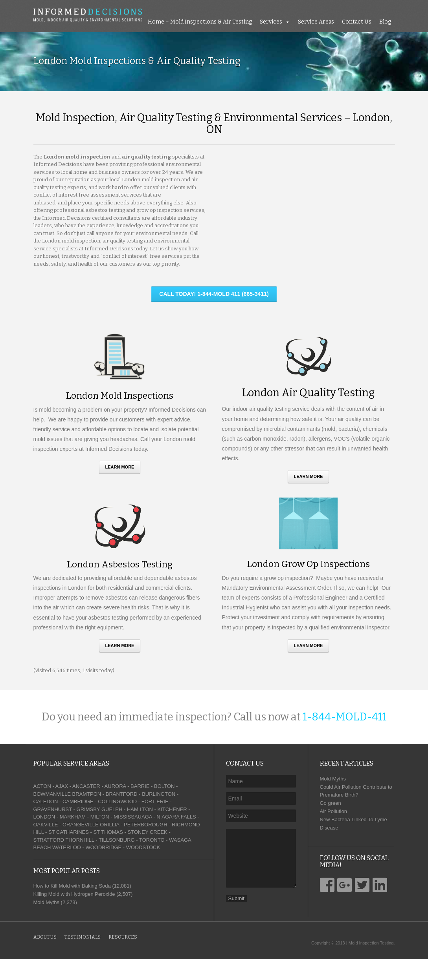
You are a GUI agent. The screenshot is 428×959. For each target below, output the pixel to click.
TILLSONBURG (117, 840)
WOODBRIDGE (103, 847)
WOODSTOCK (143, 847)
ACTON (42, 786)
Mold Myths (333, 779)
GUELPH (111, 809)
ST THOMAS (108, 832)
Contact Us (356, 21)
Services (271, 21)
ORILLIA (109, 825)
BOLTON (164, 786)
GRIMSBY (88, 809)
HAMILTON (140, 809)
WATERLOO (66, 847)
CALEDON (45, 801)
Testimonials (82, 937)
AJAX (61, 786)
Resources (122, 937)
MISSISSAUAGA (133, 817)
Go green (330, 803)
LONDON (44, 817)
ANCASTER (86, 786)
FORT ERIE (155, 801)
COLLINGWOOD (117, 801)
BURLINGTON (158, 794)
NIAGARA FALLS (176, 817)
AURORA (115, 786)
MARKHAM (73, 817)
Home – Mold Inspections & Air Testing (200, 21)
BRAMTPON (86, 794)
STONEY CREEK (147, 832)
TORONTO (152, 840)
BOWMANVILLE (52, 794)
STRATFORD (48, 840)
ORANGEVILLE (80, 825)
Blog (385, 21)
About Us (45, 937)
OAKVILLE (45, 825)
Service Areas (316, 21)
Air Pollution (333, 811)
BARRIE (139, 786)
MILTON (99, 817)
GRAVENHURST (52, 809)
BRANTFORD (122, 794)
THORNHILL (79, 840)
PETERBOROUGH (145, 825)
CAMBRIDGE (78, 801)
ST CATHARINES (68, 832)
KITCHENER (172, 809)
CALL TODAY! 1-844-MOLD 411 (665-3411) (213, 294)
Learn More (119, 467)
